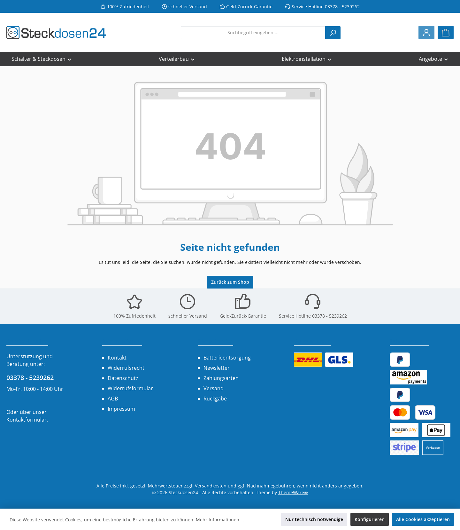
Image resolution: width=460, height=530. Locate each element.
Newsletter (216, 367)
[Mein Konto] (426, 32)
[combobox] (253, 32)
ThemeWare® (293, 492)
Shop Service (215, 341)
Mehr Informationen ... (220, 520)
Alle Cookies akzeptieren (423, 519)
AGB (113, 398)
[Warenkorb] (446, 32)
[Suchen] (333, 32)
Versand (213, 388)
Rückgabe (215, 398)
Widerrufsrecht (126, 367)
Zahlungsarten (221, 378)
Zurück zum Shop (230, 282)
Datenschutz (123, 378)
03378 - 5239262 (30, 377)
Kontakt (117, 357)
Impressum (121, 408)
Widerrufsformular (130, 388)
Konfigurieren (370, 519)
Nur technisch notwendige (314, 519)
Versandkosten (210, 486)
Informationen (122, 341)
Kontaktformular (26, 419)
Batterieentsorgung (227, 357)
